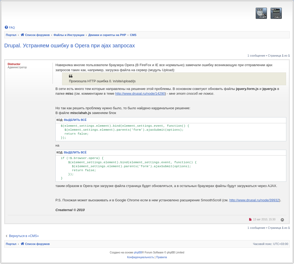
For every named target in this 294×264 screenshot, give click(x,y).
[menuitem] (9, 27)
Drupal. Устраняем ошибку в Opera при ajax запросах (69, 45)
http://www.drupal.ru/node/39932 (254, 200)
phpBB (138, 252)
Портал (11, 35)
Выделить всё (75, 120)
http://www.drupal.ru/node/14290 (140, 93)
